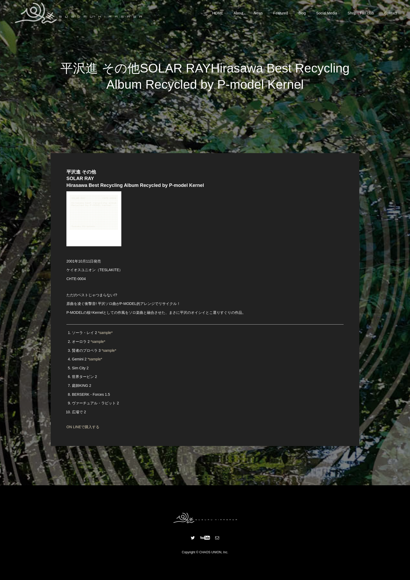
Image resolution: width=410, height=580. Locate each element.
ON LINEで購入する (82, 427)
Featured (280, 13)
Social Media (326, 13)
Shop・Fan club (361, 13)
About (238, 13)
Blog (302, 13)
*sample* (105, 333)
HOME (217, 13)
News (258, 13)
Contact (390, 13)
